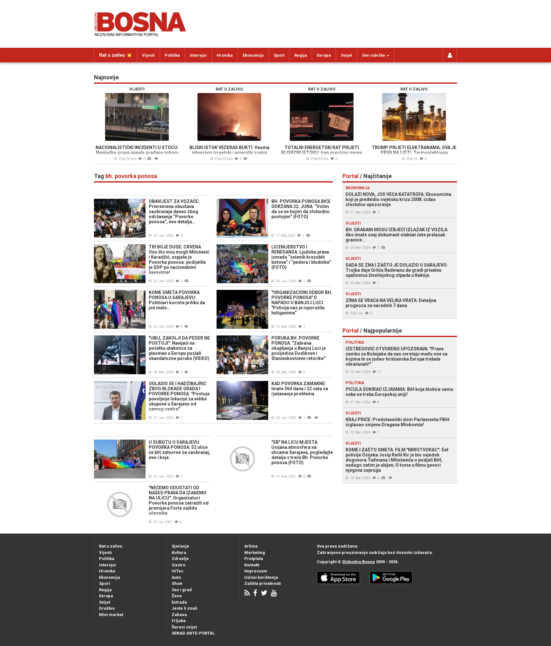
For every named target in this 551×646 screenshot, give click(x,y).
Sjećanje (180, 546)
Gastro (178, 565)
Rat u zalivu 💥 (115, 55)
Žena (177, 595)
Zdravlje (180, 558)
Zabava (179, 614)
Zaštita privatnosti (262, 583)
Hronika (225, 55)
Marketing (254, 552)
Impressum (255, 571)
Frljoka (179, 620)
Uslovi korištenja (261, 577)
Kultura (179, 552)
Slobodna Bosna (358, 561)
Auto (176, 577)
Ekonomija (253, 55)
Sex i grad (182, 589)
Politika (172, 55)
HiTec (177, 571)
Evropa (324, 55)
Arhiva (251, 546)
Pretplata (253, 558)
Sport (279, 55)
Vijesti (148, 55)
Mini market (111, 614)
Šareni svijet (184, 627)
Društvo (107, 608)
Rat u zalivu (110, 546)
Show (177, 583)
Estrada (179, 602)
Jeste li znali (184, 608)
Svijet (346, 55)
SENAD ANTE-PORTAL (193, 633)
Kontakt (251, 565)
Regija (300, 55)
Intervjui (198, 55)
